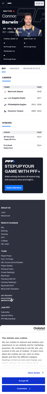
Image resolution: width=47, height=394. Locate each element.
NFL (2, 228)
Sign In (39, 3)
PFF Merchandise (8, 319)
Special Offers (7, 315)
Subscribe (5, 312)
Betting (4, 231)
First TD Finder (7, 259)
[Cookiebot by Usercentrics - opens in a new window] (34, 329)
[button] (14, 191)
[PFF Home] (9, 3)
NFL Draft (5, 244)
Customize (23, 388)
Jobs (3, 212)
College (4, 241)
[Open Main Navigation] (3, 3)
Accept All (23, 381)
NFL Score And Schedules (12, 262)
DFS (3, 237)
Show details (34, 373)
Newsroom (5, 216)
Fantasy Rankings (8, 282)
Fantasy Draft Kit (8, 279)
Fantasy (4, 234)
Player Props (6, 256)
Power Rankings (8, 272)
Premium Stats (7, 269)
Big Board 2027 (7, 286)
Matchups (5, 276)
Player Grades (7, 266)
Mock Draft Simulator (10, 289)
